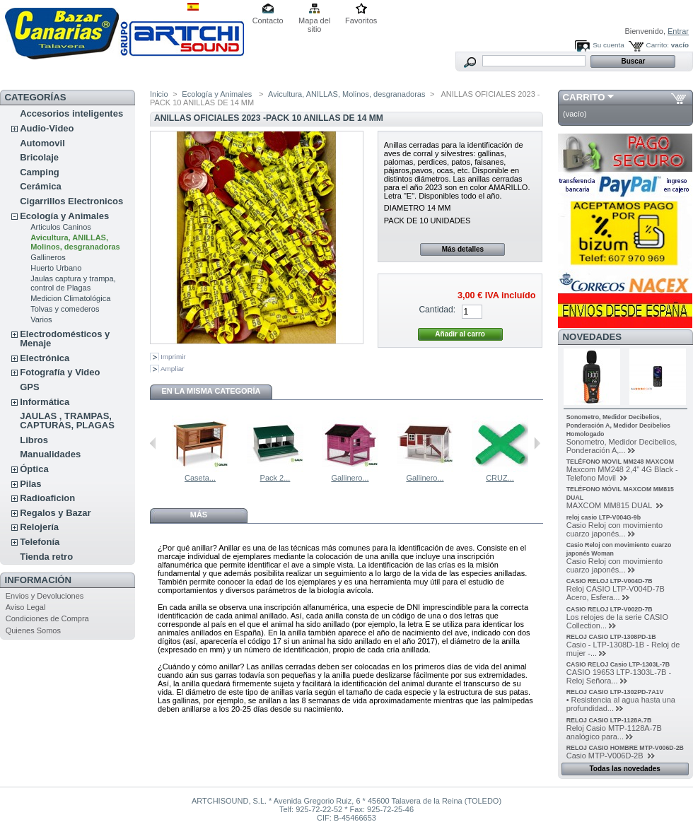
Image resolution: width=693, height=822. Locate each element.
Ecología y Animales (64, 216)
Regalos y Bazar (55, 512)
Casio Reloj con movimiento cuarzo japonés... (614, 529)
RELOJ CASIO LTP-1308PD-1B (611, 636)
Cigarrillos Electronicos (71, 201)
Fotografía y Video (60, 372)
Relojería (39, 527)
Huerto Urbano (55, 268)
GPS (29, 387)
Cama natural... (192, 478)
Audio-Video (47, 128)
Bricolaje (39, 157)
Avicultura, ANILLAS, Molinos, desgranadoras (75, 242)
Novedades (592, 336)
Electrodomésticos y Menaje (65, 338)
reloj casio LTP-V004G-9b (603, 517)
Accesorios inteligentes (71, 113)
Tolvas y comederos (64, 309)
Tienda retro (46, 556)
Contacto (268, 20)
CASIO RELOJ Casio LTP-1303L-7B (618, 664)
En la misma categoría (210, 391)
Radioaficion (47, 498)
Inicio (159, 94)
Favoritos (361, 20)
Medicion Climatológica (70, 298)
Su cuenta (608, 45)
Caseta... (267, 478)
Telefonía (39, 541)
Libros (34, 440)
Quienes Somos (33, 630)
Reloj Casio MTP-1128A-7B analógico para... (614, 732)
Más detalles (463, 249)
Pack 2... (342, 478)
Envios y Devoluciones (45, 596)
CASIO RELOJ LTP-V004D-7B (609, 581)
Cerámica (41, 186)
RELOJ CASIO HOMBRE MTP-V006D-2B (625, 747)
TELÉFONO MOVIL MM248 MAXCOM (620, 461)
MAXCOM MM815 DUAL (610, 505)
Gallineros (48, 257)
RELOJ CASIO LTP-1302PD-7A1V (615, 691)
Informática (44, 402)
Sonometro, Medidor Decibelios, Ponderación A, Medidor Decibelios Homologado (618, 425)
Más (198, 514)
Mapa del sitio (314, 21)
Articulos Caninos (60, 227)
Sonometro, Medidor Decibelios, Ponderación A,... (621, 446)
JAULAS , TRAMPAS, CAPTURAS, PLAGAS (67, 420)
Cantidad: (437, 310)
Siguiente (537, 443)
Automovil (42, 143)
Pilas (30, 483)
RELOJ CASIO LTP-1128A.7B (609, 720)
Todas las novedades (624, 769)
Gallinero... (417, 478)
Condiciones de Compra (47, 618)
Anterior (153, 443)
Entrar (678, 31)
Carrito (584, 97)
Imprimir (173, 356)
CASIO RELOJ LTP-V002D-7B (609, 609)
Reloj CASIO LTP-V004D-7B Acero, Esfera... (615, 593)
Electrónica (44, 358)
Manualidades (50, 454)
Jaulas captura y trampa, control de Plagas (72, 283)
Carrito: (657, 45)
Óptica (34, 469)
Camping (39, 172)
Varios (41, 319)
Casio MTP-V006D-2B (606, 755)
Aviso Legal (26, 607)
